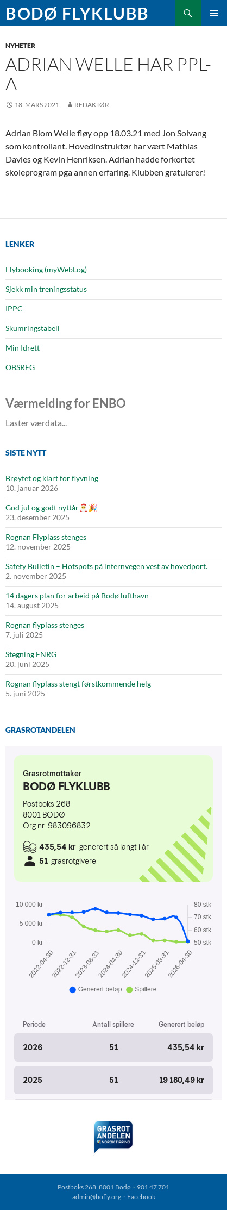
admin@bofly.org (96, 1197)
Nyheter (20, 45)
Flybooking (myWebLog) (46, 269)
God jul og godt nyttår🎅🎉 (51, 507)
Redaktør (91, 105)
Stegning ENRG (30, 654)
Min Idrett (22, 347)
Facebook (141, 1197)
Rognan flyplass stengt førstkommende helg (78, 683)
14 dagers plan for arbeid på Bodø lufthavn (77, 595)
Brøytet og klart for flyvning (51, 478)
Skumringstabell (32, 328)
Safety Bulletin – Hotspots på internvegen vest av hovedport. (106, 566)
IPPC (14, 308)
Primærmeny (214, 13)
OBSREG (20, 367)
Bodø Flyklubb (77, 13)
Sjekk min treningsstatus (46, 289)
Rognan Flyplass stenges (45, 536)
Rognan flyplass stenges (44, 624)
